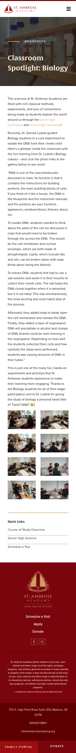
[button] (68, 9)
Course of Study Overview (26, 529)
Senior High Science (22, 538)
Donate (38, 631)
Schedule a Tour (19, 546)
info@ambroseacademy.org (38, 731)
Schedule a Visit (38, 616)
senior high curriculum (45, 125)
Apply (38, 624)
